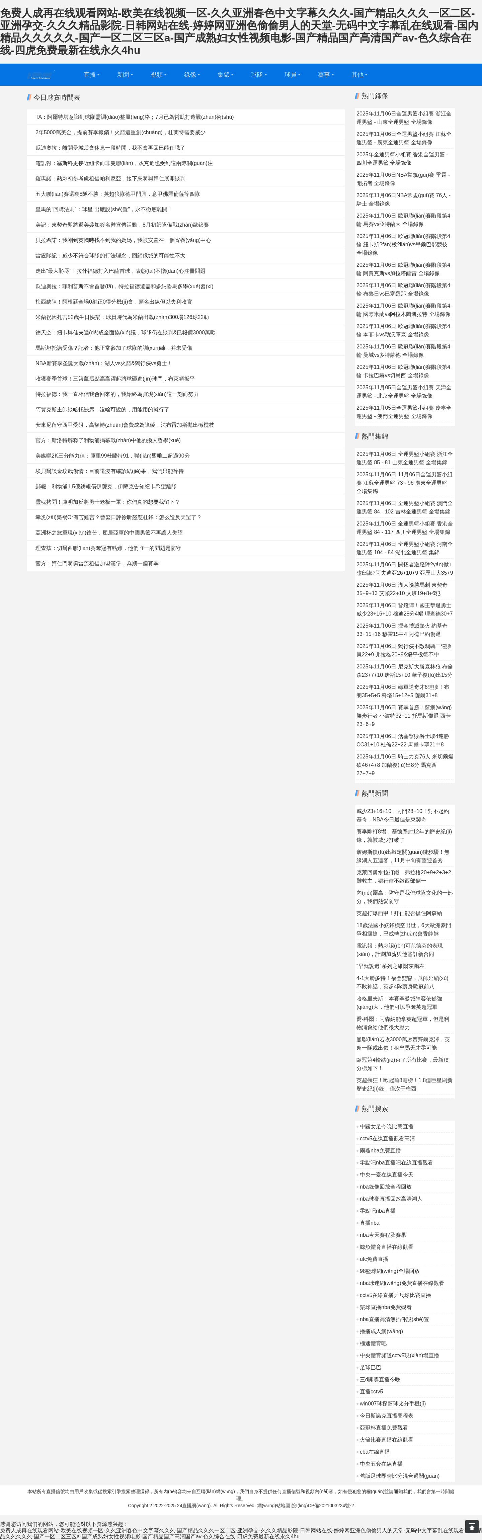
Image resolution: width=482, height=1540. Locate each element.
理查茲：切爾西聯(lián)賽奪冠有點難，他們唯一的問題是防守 (108, 548)
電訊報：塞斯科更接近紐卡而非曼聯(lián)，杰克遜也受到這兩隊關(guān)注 (124, 163)
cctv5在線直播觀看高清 (387, 1138)
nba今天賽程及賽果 (383, 1235)
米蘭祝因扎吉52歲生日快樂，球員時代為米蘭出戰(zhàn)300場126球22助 (122, 317)
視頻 (157, 74)
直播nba (370, 1223)
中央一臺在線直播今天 (386, 1175)
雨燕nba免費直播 (380, 1150)
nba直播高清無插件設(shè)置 (394, 1319)
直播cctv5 (371, 1391)
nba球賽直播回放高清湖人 (391, 1199)
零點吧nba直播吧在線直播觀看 (396, 1162)
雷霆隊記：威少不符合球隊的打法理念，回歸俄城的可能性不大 (110, 255)
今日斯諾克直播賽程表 (386, 1416)
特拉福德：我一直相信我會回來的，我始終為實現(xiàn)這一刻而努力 (117, 394)
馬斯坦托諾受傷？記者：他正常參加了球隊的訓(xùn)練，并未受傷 (113, 348)
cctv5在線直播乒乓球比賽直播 (395, 1295)
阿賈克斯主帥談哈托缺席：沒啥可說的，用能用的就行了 (102, 409)
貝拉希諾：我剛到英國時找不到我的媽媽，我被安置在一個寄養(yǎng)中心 (123, 240)
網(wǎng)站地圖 (273, 1505)
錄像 (190, 74)
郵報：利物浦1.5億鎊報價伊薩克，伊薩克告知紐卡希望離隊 (106, 486)
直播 (90, 74)
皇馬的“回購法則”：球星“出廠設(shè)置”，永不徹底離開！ (104, 209)
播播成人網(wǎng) (381, 1331)
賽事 (324, 74)
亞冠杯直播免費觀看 (384, 1428)
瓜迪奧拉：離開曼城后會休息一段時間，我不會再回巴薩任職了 (110, 148)
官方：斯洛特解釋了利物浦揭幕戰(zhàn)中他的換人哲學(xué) (108, 440)
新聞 (123, 74)
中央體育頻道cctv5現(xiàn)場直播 (399, 1355)
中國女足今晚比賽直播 (386, 1126)
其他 (357, 74)
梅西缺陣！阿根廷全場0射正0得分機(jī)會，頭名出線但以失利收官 (113, 302)
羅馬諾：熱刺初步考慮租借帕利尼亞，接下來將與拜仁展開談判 (110, 178)
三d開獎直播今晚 (380, 1379)
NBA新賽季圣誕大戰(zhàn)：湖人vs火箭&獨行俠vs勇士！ (103, 363)
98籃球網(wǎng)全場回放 (390, 1271)
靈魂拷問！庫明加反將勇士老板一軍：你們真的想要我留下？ (107, 502)
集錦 (224, 74)
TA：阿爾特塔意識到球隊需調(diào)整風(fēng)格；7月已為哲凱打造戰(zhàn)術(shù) (134, 117)
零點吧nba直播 (378, 1211)
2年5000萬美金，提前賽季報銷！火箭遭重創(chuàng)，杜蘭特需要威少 (120, 132)
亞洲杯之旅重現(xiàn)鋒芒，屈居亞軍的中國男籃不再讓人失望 (109, 533)
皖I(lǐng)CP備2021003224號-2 (323, 1505)
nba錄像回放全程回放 (386, 1187)
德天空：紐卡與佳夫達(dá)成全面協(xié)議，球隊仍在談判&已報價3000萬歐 (125, 332)
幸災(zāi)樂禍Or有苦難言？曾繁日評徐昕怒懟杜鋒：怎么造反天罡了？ (118, 517)
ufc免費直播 (374, 1259)
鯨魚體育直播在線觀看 (386, 1247)
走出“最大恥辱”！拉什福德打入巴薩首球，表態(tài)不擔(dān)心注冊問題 (120, 271)
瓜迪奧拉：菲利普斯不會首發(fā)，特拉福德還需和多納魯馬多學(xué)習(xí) (124, 286)
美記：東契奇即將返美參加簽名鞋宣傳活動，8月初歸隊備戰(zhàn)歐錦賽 (122, 225)
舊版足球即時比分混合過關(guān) (399, 1476)
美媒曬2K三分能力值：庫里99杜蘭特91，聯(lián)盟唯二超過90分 (112, 456)
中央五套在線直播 (381, 1464)
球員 (291, 74)
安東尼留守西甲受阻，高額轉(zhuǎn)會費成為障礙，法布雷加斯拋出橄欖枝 (124, 425)
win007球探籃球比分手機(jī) (393, 1403)
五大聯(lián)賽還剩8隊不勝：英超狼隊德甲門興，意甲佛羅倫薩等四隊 (117, 194)
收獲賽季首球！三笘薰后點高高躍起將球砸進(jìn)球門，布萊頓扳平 (115, 379)
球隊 (257, 74)
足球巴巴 (370, 1367)
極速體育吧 (373, 1343)
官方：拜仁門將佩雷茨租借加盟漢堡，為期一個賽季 (97, 563)
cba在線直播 (375, 1452)
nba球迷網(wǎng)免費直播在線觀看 (402, 1283)
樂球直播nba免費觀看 (386, 1307)
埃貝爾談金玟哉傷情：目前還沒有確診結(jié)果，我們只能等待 (109, 471)
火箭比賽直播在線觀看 (386, 1440)
